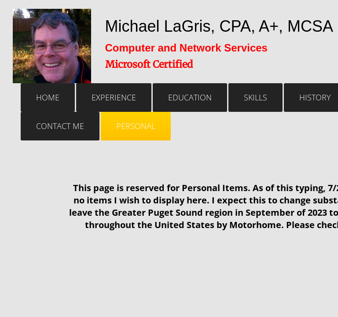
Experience (114, 97)
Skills (255, 97)
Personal (135, 126)
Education (190, 97)
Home (47, 97)
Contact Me (60, 126)
